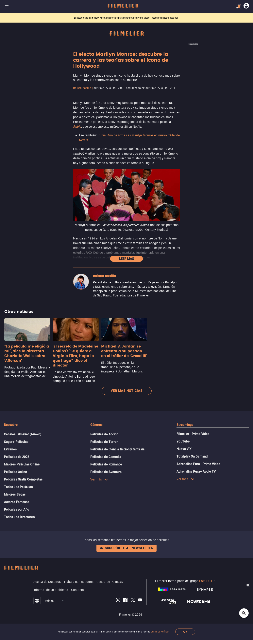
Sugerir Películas (16, 442)
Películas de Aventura (106, 472)
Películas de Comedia (105, 457)
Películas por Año (16, 509)
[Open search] (244, 613)
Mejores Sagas (14, 494)
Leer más (126, 259)
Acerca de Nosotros (47, 581)
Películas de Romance (106, 464)
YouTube (183, 441)
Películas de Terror (104, 442)
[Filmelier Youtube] (140, 600)
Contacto (77, 590)
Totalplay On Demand (192, 456)
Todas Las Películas (18, 487)
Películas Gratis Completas (23, 479)
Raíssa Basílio (82, 88)
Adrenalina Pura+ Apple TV (196, 471)
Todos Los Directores (19, 517)
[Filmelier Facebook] (125, 600)
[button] (63, 600)
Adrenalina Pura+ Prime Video (198, 464)
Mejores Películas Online (22, 464)
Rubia (77, 126)
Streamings (185, 425)
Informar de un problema (50, 590)
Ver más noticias (127, 391)
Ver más (99, 479)
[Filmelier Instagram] (118, 600)
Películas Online (15, 472)
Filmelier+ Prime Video (193, 434)
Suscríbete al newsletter (126, 548)
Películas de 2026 (16, 457)
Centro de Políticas (160, 631)
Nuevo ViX (184, 449)
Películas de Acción (104, 434)
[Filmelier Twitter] (133, 600)
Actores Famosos (16, 502)
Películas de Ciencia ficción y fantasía (117, 449)
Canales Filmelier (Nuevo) (22, 434)
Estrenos (10, 449)
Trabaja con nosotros (78, 581)
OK (185, 632)
